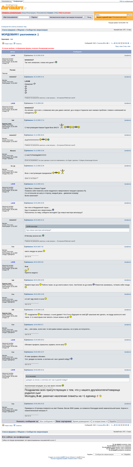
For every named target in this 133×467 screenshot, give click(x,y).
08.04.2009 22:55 (35, 280)
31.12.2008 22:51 (35, 184)
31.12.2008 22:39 (35, 166)
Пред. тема (118, 46)
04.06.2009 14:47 (35, 352)
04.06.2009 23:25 (35, 403)
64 (124, 43)
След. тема (126, 46)
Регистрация (31, 13)
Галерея (50, 13)
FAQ (56, 13)
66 (128, 43)
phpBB (62, 457)
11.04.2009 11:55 (35, 309)
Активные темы (22, 26)
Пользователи (41, 13)
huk (11, 39)
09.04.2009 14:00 (35, 294)
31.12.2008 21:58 (35, 150)
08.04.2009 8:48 (34, 262)
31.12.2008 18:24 (35, 135)
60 (114, 43)
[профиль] (128, 55)
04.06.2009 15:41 (35, 370)
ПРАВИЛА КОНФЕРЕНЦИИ (11, 13)
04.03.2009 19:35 (35, 203)
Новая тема (8, 43)
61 (117, 43)
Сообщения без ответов (8, 26)
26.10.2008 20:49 (35, 55)
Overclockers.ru (6, 1)
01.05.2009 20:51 (35, 340)
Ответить (19, 43)
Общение (20, 30)
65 (126, 43)
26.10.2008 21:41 (35, 77)
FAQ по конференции (126, 1)
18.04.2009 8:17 (34, 324)
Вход (23, 13)
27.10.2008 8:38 (34, 103)
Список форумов (8, 30)
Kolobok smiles (72, 458)
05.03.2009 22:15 (35, 220)
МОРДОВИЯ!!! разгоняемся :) (20, 34)
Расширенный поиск (120, 17)
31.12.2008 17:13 (35, 120)
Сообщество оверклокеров (37, 30)
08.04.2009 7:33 (34, 246)
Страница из (102, 43)
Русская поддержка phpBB (59, 458)
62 (119, 43)
